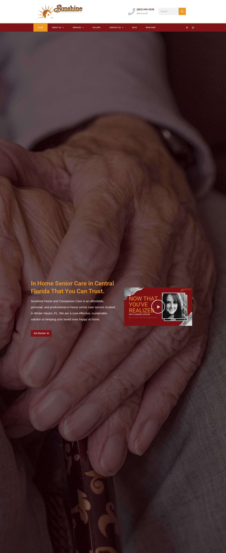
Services (78, 27)
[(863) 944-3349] (131, 11)
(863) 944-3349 (145, 9)
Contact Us (116, 27)
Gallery (96, 27)
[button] (158, 306)
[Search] (182, 11)
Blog (134, 27)
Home (40, 27)
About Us (58, 27)
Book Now (150, 27)
